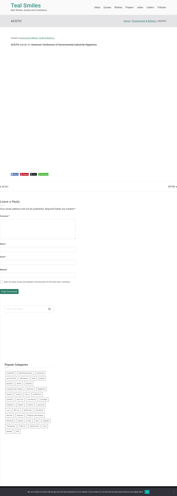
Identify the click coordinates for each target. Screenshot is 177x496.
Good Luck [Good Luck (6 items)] (20, 399)
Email (3, 257)
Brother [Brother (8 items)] (19, 383)
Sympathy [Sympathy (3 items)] (46, 421)
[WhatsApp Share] (43, 174)
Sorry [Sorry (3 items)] (37, 421)
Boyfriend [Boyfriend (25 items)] (10, 383)
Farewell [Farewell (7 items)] (9, 394)
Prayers (130, 7)
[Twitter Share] (33, 174)
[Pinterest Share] (24, 174)
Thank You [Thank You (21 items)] (22, 426)
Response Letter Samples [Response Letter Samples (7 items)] (35, 415)
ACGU (5, 186)
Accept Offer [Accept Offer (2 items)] (10, 373)
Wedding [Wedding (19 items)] (9, 431)
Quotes (107, 7)
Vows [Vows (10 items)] (44, 426)
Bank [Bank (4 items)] (33, 378)
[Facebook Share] (15, 174)
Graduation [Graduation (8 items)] (10, 405)
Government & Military (28, 38)
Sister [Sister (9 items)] (29, 421)
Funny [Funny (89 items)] (27, 394)
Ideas (97, 7)
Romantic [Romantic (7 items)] (20, 421)
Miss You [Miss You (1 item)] (17, 410)
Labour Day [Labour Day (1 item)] (40, 405)
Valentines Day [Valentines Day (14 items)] (34, 426)
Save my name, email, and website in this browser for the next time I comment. (37, 282)
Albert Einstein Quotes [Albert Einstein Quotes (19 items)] (25, 373)
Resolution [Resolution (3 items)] (20, 415)
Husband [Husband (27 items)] (20, 405)
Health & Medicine (46, 38)
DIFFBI (171, 186)
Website (3, 270)
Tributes (161, 7)
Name (3, 244)
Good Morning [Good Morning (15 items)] (31, 399)
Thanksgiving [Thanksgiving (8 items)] (11, 426)
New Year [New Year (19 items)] (10, 415)
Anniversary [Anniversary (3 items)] (40, 373)
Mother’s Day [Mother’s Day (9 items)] (28, 410)
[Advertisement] (63, 65)
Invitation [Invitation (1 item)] (30, 405)
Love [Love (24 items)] (8, 410)
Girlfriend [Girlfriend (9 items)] (9, 399)
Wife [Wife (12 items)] (17, 431)
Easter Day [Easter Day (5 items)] (30, 389)
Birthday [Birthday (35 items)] (41, 378)
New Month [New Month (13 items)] (39, 410)
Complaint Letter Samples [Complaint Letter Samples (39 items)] (15, 389)
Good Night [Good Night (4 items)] (43, 399)
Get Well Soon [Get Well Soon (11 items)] (37, 394)
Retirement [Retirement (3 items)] (10, 421)
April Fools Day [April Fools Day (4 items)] (11, 378)
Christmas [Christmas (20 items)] (29, 383)
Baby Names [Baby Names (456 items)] (24, 378)
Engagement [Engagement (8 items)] (41, 389)
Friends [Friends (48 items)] (18, 394)
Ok (147, 492)
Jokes (140, 7)
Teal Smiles (26, 5)
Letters (150, 7)
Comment (5, 216)
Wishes (118, 7)
